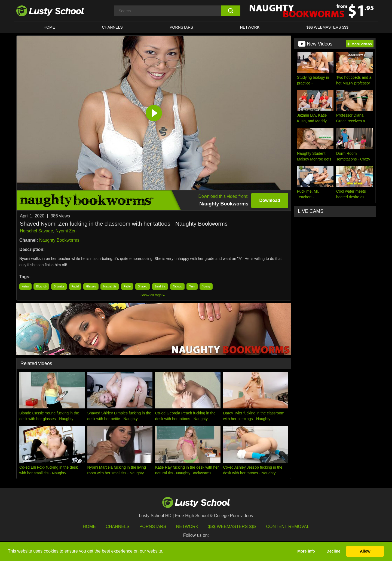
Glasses (91, 286)
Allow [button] (365, 551)
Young (206, 286)
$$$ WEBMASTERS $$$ (327, 27)
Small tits (160, 286)
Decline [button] (333, 551)
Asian (25, 286)
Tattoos (177, 286)
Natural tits (109, 286)
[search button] (230, 10)
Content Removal (288, 526)
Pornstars (181, 27)
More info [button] (306, 551)
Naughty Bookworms (59, 240)
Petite (127, 286)
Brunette (59, 286)
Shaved (142, 286)
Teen (192, 286)
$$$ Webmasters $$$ (232, 526)
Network (250, 27)
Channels (112, 27)
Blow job (41, 286)
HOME (49, 27)
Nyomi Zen (66, 231)
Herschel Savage (36, 231)
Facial (75, 286)
